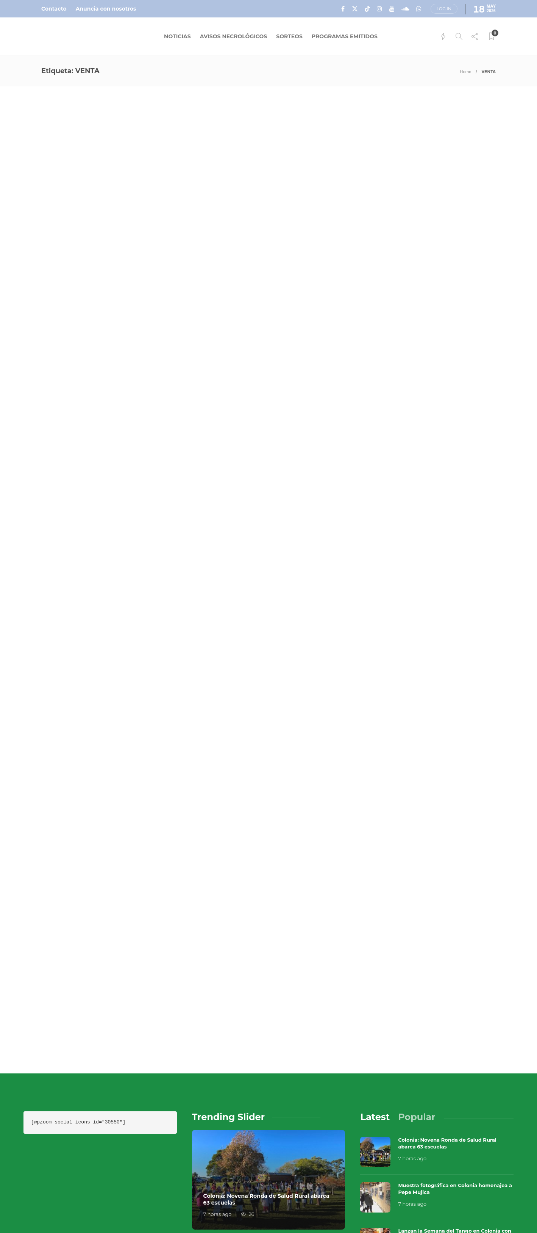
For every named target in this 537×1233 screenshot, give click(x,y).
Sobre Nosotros (343, 1195)
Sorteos (289, 36)
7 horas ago (217, 1025)
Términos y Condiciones (456, 1195)
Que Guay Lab (497, 1183)
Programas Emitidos (345, 36)
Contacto (54, 8)
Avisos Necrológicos (233, 36)
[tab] (375, 928)
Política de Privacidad (353, 1210)
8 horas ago (412, 1060)
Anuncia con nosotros (106, 8)
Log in (444, 8)
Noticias (177, 36)
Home (465, 71)
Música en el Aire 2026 (429, 1183)
